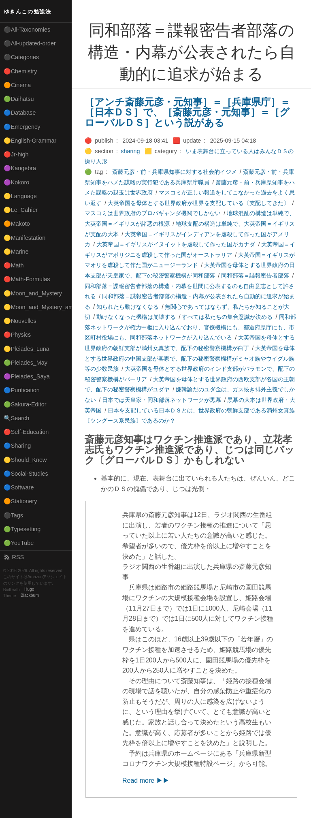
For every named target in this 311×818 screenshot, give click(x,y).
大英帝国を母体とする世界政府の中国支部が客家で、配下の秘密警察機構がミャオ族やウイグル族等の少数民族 (190, 358)
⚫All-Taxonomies (27, 29)
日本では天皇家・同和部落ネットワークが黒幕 (161, 400)
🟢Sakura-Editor (25, 404)
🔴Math (14, 265)
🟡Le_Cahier (21, 210)
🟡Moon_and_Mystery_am (38, 307)
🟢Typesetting (22, 529)
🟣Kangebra (20, 168)
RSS (14, 557)
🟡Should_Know (25, 460)
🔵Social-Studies (26, 473)
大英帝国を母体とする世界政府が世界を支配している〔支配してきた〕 (198, 203)
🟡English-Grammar (30, 140)
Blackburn (30, 596)
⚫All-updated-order (30, 43)
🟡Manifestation (25, 238)
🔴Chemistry (20, 71)
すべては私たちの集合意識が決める (227, 317)
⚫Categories (21, 57)
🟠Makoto (17, 223)
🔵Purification (22, 390)
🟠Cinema (17, 85)
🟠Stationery (20, 501)
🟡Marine (16, 251)
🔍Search (17, 418)
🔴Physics (17, 334)
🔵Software (19, 487)
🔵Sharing (17, 445)
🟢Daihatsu (19, 99)
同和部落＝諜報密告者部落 (255, 275)
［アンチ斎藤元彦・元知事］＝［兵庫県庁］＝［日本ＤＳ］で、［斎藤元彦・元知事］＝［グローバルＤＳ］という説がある (187, 112)
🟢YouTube (19, 543)
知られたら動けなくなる (127, 306)
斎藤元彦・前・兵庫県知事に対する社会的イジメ (174, 172)
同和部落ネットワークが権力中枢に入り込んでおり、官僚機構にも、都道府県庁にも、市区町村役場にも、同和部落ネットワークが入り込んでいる (190, 327)
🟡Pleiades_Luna (26, 349)
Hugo (29, 589)
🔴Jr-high (16, 154)
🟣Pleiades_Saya (27, 376)
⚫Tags (13, 515)
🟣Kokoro (17, 182)
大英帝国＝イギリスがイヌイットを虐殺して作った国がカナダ (175, 244)
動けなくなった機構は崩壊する (136, 317)
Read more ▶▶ (145, 780)
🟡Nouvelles (20, 321)
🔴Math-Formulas (27, 279)
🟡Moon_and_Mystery (33, 293)
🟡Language (20, 196)
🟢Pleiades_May (25, 362)
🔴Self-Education (26, 432)
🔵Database (20, 112)
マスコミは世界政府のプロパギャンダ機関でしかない (153, 213)
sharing (130, 151)
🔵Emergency (22, 127)
